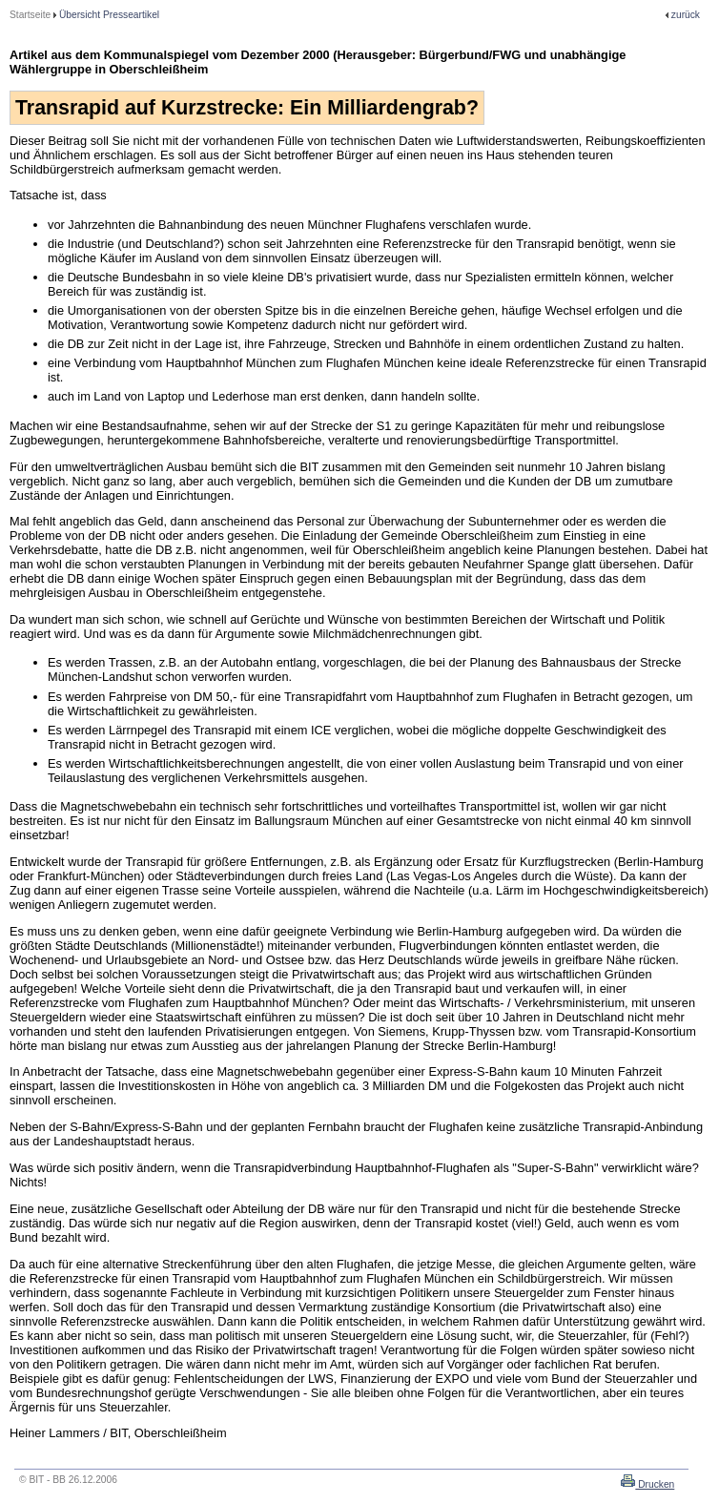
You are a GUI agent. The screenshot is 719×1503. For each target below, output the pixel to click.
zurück (685, 15)
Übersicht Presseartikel (109, 15)
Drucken (654, 1484)
